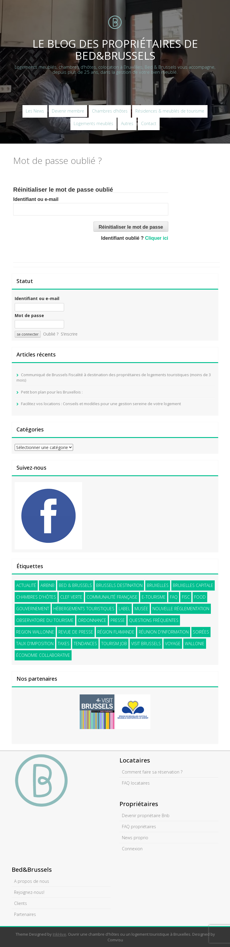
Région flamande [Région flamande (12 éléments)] (115, 632)
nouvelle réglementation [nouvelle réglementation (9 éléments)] (180, 608)
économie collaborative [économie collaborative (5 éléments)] (43, 655)
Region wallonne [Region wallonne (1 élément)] (35, 632)
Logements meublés (93, 123)
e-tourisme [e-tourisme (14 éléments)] (154, 597)
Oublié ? (50, 334)
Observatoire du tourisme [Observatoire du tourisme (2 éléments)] (45, 620)
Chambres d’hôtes (110, 111)
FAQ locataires (136, 783)
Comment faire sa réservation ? (152, 772)
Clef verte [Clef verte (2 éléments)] (71, 597)
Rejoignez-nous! (29, 892)
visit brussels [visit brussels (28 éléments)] (146, 643)
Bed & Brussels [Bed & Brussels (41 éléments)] (75, 585)
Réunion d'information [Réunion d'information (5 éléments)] (164, 632)
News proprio (135, 837)
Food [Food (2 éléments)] (200, 597)
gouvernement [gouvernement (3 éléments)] (32, 608)
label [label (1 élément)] (124, 608)
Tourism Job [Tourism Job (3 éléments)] (114, 643)
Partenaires (25, 914)
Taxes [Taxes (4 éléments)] (63, 643)
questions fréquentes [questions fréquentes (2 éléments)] (153, 620)
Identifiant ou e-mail (35, 199)
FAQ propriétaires (139, 826)
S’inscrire (69, 334)
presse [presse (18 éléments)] (118, 620)
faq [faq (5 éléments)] (174, 597)
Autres (127, 123)
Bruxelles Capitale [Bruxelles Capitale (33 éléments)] (193, 585)
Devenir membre (68, 111)
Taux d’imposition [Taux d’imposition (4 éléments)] (35, 643)
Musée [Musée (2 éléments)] (141, 608)
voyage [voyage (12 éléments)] (173, 643)
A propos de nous (31, 881)
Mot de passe (29, 315)
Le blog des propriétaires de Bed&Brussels (115, 49)
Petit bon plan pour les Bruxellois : (52, 392)
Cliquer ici (156, 238)
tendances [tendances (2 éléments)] (85, 643)
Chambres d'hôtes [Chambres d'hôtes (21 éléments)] (36, 597)
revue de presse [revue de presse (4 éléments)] (75, 632)
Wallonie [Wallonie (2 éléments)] (195, 643)
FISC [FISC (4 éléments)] (186, 597)
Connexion (132, 848)
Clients (20, 903)
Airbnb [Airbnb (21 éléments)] (47, 585)
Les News (35, 111)
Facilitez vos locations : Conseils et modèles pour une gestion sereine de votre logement (101, 403)
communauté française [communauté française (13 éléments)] (112, 597)
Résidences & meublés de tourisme (169, 111)
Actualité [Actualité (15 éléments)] (26, 585)
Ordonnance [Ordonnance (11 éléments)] (92, 620)
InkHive (59, 934)
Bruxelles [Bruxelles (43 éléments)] (158, 585)
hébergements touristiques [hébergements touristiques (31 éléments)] (83, 608)
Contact (148, 123)
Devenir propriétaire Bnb (146, 815)
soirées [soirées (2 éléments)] (201, 632)
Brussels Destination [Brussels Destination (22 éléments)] (119, 585)
